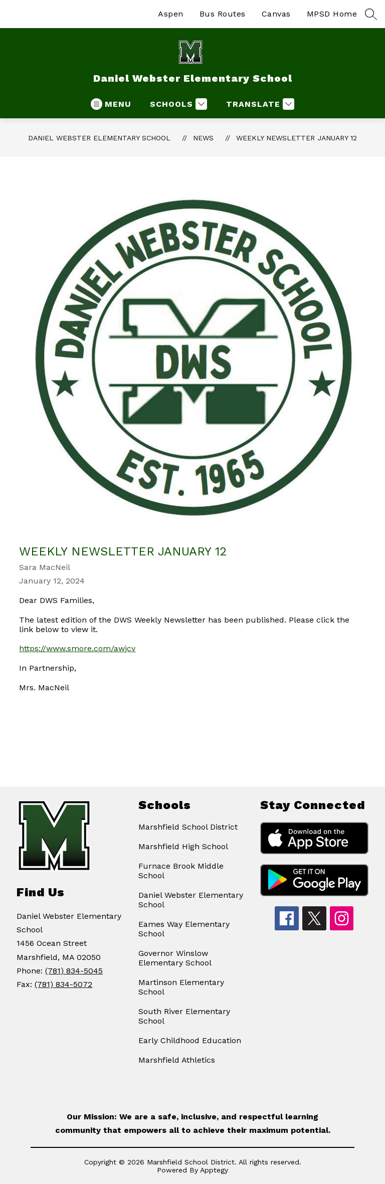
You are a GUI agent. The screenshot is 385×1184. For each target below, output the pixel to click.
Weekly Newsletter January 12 (296, 138)
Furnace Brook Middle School (181, 870)
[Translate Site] (259, 104)
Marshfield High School (183, 846)
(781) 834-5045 (74, 970)
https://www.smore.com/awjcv (77, 648)
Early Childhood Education (189, 1040)
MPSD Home (332, 14)
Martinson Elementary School (181, 987)
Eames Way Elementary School (184, 928)
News (203, 138)
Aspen (170, 14)
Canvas (276, 14)
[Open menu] (111, 104)
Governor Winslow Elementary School (175, 957)
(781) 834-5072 (63, 984)
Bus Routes (223, 14)
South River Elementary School (184, 1016)
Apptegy (214, 1170)
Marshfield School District (188, 827)
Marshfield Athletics (176, 1060)
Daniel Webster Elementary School (99, 138)
